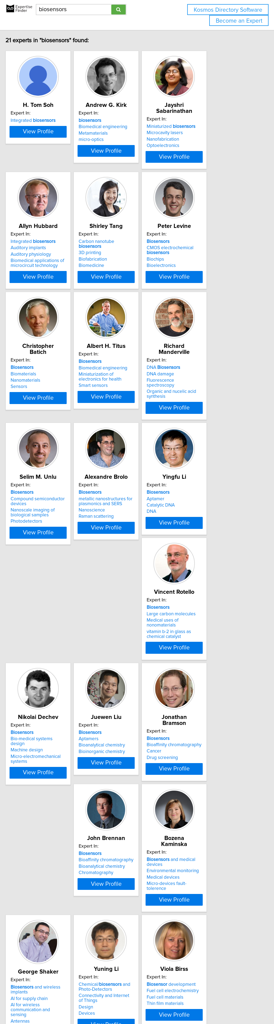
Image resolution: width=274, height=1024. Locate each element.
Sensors (28, 413)
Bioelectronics (197, 284)
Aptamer (192, 534)
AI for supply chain (38, 938)
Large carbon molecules (44, 668)
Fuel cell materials (201, 942)
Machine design (117, 674)
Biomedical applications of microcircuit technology (46, 282)
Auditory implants (37, 266)
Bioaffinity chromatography (47, 802)
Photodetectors (35, 557)
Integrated (42, 126)
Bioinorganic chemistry (206, 681)
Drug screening (35, 814)
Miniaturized (207, 126)
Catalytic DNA (197, 540)
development (207, 929)
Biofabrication (115, 273)
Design (108, 952)
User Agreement (210, 1004)
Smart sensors (116, 418)
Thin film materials (201, 948)
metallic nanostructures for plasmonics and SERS (128, 537)
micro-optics (114, 145)
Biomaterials (32, 400)
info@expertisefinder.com (141, 1004)
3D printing (112, 266)
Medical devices (199, 808)
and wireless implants (54, 932)
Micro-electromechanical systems (135, 681)
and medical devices (216, 795)
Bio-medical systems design (129, 668)
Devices (109, 958)
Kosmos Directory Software (228, 10)
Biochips (192, 278)
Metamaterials (116, 139)
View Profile (54, 167)
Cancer (27, 808)
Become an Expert (239, 21)
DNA (200, 394)
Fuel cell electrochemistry (209, 935)
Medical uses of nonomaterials (51, 674)
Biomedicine (114, 279)
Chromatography (118, 814)
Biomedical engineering (125, 132)
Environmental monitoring (209, 802)
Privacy (187, 1004)
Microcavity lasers (201, 132)
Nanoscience (114, 545)
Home (172, 1004)
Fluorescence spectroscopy (211, 407)
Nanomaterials (35, 407)
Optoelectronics (199, 145)
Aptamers (193, 668)
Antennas (29, 956)
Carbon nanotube (131, 260)
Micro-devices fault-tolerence (212, 814)
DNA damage (197, 400)
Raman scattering (119, 552)
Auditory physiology (40, 273)
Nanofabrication (199, 139)
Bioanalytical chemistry (206, 674)
